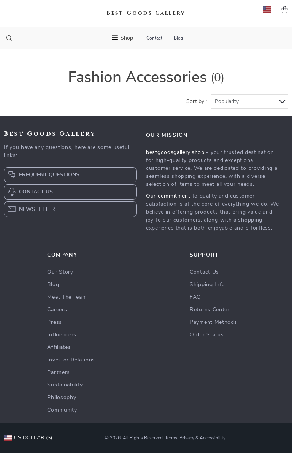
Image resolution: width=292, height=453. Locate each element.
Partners (58, 372)
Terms (171, 438)
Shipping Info (207, 284)
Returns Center (210, 309)
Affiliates (59, 347)
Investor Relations (71, 360)
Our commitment (168, 196)
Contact (154, 38)
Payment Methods (213, 322)
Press (54, 322)
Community (62, 410)
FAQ (195, 297)
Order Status (207, 334)
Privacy (186, 438)
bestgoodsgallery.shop (175, 152)
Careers (57, 309)
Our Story (60, 272)
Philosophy (61, 397)
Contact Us (204, 272)
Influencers (61, 334)
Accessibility (212, 438)
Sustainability (65, 385)
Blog (178, 38)
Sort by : (196, 101)
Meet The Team (67, 297)
